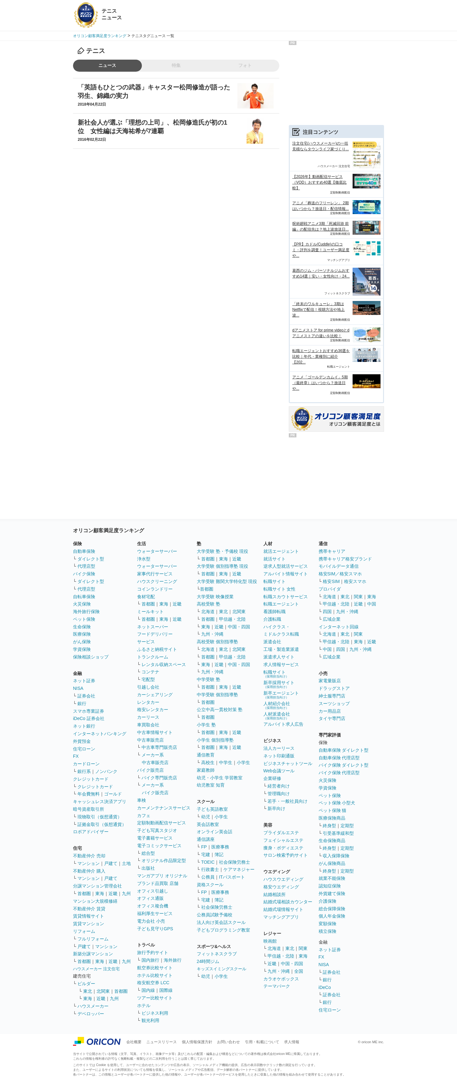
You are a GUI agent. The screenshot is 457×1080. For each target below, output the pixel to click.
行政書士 (210, 869)
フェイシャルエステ (283, 840)
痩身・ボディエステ (283, 847)
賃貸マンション (88, 923)
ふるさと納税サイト (157, 649)
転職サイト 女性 (279, 589)
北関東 (103, 991)
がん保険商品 (332, 863)
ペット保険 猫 (333, 810)
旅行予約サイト (152, 952)
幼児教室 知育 (211, 785)
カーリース (148, 717)
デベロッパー (90, 1013)
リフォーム (84, 931)
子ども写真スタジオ (157, 830)
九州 (126, 893)
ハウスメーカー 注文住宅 (96, 968)
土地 (126, 863)
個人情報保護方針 (197, 1042)
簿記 (219, 854)
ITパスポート (232, 877)
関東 (303, 948)
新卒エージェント (281, 695)
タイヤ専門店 (332, 718)
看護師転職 (274, 611)
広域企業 (332, 619)
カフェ (143, 815)
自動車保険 (84, 551)
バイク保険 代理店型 (339, 772)
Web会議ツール (279, 770)
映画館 (270, 941)
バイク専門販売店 (159, 777)
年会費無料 (88, 793)
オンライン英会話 (214, 831)
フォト (245, 65)
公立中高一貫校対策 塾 (219, 709)
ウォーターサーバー (157, 551)
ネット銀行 (84, 726)
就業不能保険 (332, 878)
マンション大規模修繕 (95, 901)
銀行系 (84, 771)
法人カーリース (279, 748)
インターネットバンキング (99, 733)
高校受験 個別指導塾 (217, 641)
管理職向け (279, 793)
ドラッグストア (334, 688)
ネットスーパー (152, 626)
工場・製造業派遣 (281, 649)
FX (76, 756)
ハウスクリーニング (157, 581)
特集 (176, 65)
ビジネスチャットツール (287, 763)
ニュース (107, 65)
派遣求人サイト (279, 656)
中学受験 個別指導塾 (217, 694)
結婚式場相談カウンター (287, 901)
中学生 (225, 762)
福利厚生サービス (155, 913)
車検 (141, 800)
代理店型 (86, 566)
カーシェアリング (155, 694)
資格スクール (210, 884)
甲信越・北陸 (232, 619)
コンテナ (150, 671)
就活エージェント (281, 551)
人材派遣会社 (276, 715)
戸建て (110, 863)
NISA (78, 688)
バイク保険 (84, 573)
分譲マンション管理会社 (97, 885)
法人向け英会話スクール (221, 922)
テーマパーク (276, 986)
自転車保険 (84, 596)
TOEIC (208, 862)
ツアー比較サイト (155, 997)
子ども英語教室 (212, 809)
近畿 (113, 893)
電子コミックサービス (159, 845)
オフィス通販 (150, 898)
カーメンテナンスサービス (163, 807)
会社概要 (134, 1042)
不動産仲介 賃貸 (89, 908)
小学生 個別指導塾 (215, 740)
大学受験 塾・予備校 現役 (222, 551)
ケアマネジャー (239, 869)
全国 (298, 971)
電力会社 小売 (151, 921)
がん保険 (82, 641)
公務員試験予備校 (214, 914)
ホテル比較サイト (155, 975)
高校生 (208, 762)
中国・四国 (239, 626)
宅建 (205, 854)
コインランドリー (155, 589)
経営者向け (279, 786)
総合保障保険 (332, 908)
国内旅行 (150, 960)
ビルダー (86, 983)
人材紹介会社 (276, 705)
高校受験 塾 (208, 603)
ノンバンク (106, 771)
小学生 (243, 762)
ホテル (143, 1005)
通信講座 (206, 839)
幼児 (205, 816)
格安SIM (331, 581)
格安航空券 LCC (153, 982)
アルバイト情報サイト (285, 573)
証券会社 (86, 695)
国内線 (148, 990)
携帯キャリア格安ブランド (345, 558)
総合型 (148, 853)
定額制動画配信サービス (161, 822)
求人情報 (291, 1042)
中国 (371, 603)
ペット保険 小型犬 (337, 802)
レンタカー (148, 702)
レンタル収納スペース (164, 664)
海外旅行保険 (86, 611)
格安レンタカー (152, 709)
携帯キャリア (332, 551)
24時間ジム (208, 961)
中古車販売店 (150, 740)
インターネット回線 (339, 626)
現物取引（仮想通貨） (99, 816)
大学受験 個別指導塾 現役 (222, 566)
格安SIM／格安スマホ (340, 573)
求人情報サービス (281, 664)
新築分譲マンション (93, 953)
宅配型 (148, 679)
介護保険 (327, 901)
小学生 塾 (206, 724)
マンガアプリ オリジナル (162, 875)
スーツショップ (334, 703)
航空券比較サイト (155, 967)
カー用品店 (330, 711)
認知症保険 (330, 885)
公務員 (208, 877)
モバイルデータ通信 (339, 566)
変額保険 (327, 923)
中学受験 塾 (208, 679)
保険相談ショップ (91, 656)
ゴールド (113, 793)
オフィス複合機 (152, 905)
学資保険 (82, 649)
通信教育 (206, 754)
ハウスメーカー (93, 1006)
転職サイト (274, 581)
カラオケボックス (281, 978)
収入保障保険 (336, 855)
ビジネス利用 (155, 1013)
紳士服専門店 (332, 695)
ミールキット (150, 611)
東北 (87, 991)
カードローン (86, 763)
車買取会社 (148, 724)
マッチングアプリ (281, 917)
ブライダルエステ (281, 832)
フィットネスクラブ (217, 953)
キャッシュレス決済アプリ (99, 801)
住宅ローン (84, 748)
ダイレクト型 (90, 558)
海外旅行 (173, 960)
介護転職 (272, 619)
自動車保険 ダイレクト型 (344, 750)
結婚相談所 (274, 894)
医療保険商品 (332, 818)
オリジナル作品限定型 (164, 860)
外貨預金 (82, 741)
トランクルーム (152, 656)
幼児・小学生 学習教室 (219, 777)
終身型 (329, 825)
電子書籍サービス (155, 838)
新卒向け (276, 808)
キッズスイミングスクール (221, 968)
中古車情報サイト (155, 732)
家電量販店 (330, 680)
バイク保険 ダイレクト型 (344, 765)
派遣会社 (272, 641)
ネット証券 (84, 680)
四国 (327, 611)
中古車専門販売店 (159, 747)
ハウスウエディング (283, 879)
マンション (88, 863)
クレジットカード (91, 779)
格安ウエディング (281, 886)
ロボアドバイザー (91, 831)
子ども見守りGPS (155, 928)
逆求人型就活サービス (285, 566)
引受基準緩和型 (338, 833)
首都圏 (84, 893)
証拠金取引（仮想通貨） (101, 824)
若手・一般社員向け (288, 801)
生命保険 (82, 626)
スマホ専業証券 (88, 711)
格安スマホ (355, 581)
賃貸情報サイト (88, 916)
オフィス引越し (152, 890)
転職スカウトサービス (285, 596)
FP (204, 846)
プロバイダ (330, 589)
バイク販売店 (150, 770)
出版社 (148, 868)
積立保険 (327, 931)
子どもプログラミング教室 (223, 930)
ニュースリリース (161, 1042)
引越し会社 (148, 687)
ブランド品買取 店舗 (157, 883)
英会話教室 (208, 824)
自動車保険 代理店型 (339, 757)
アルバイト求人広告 (283, 724)
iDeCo (325, 987)
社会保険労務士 (234, 862)
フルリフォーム (93, 938)
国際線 (166, 990)
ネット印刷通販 (279, 755)
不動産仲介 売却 (89, 855)
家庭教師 (206, 770)
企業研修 (272, 778)
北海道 (208, 611)
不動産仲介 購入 (89, 871)
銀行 (81, 703)
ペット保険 (84, 619)
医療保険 (82, 634)
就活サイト (274, 558)
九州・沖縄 (212, 634)
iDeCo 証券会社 (88, 718)
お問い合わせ (228, 1042)
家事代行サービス (155, 573)
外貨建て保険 (332, 893)
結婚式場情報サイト (283, 909)
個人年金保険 (332, 916)
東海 (99, 893)
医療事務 (220, 846)
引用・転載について (262, 1042)
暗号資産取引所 (88, 809)
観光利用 (150, 1020)
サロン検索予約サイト (285, 855)
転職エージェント (281, 603)
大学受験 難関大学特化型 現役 (227, 581)
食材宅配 (146, 596)
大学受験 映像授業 (215, 596)
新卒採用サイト (279, 684)
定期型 (347, 825)
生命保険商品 (332, 840)
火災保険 (82, 603)
